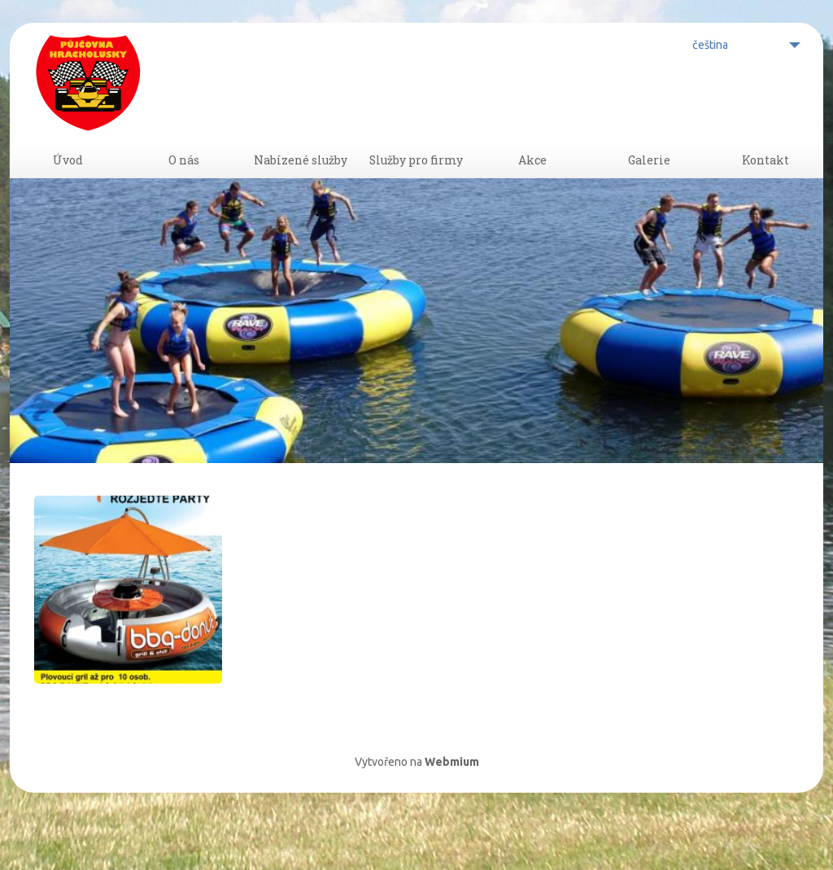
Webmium (452, 806)
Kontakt (765, 184)
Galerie (649, 184)
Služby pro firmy (416, 184)
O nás (184, 184)
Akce (533, 184)
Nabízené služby (300, 184)
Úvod (67, 184)
